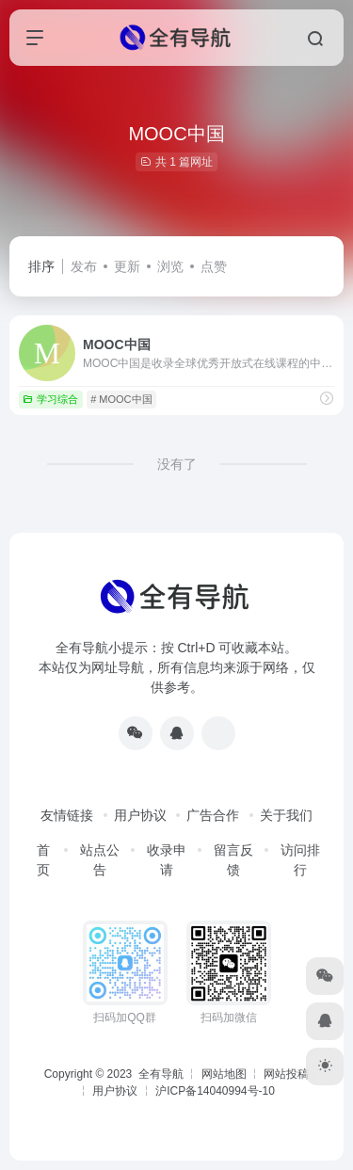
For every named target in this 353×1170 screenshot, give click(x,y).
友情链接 (66, 815)
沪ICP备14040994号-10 (215, 1091)
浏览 (170, 266)
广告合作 (212, 815)
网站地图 (224, 1074)
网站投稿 (286, 1074)
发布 (84, 266)
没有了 (177, 464)
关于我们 (286, 815)
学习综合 (50, 399)
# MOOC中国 (121, 399)
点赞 (214, 266)
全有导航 (162, 1074)
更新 (127, 266)
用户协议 (140, 815)
